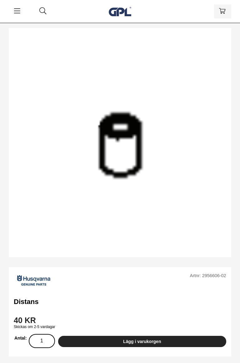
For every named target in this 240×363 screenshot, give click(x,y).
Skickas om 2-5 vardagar (34, 327)
